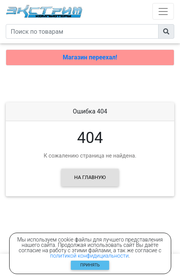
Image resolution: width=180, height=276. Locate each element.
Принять (90, 265)
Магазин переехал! (90, 57)
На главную (90, 177)
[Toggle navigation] (163, 11)
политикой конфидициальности (89, 256)
